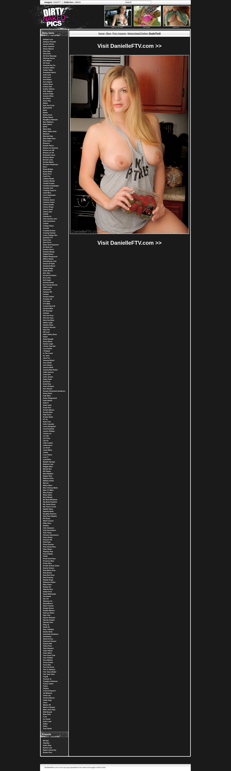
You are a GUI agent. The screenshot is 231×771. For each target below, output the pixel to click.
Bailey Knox (47, 115)
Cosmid (46, 228)
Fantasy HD (47, 292)
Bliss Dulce (47, 141)
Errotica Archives (49, 275)
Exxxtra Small (48, 282)
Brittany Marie (48, 157)
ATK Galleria (48, 91)
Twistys (46, 688)
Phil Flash (47, 542)
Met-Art (46, 483)
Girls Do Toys (48, 318)
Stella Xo (46, 627)
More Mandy (47, 497)
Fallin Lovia (47, 287)
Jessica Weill (48, 367)
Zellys (45, 724)
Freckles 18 (47, 299)
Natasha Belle (48, 511)
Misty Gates (47, 495)
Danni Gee (47, 240)
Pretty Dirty (47, 563)
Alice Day (46, 51)
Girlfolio (46, 313)
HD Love (46, 332)
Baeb (45, 110)
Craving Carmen (49, 233)
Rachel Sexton (48, 568)
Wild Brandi (47, 712)
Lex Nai (46, 436)
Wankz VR (47, 705)
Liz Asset (46, 448)
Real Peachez (48, 577)
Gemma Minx (48, 308)
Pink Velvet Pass (49, 547)
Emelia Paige (48, 268)
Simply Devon (48, 608)
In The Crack (48, 353)
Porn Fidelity (48, 554)
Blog (108, 33)
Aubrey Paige (48, 94)
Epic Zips (46, 273)
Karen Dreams (48, 386)
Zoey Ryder (47, 728)
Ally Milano (47, 61)
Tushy (45, 686)
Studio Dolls (47, 632)
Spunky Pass (48, 622)
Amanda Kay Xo (49, 65)
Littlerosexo (47, 445)
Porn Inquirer (119, 33)
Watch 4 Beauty (49, 707)
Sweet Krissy (48, 639)
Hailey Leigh (48, 322)
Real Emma (47, 573)
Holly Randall (48, 339)
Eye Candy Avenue (50, 285)
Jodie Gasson (48, 372)
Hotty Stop (47, 745)
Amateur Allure (49, 68)
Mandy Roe (47, 469)
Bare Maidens (48, 122)
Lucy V (45, 457)
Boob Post (176, 26)
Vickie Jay (47, 695)
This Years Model (49, 672)
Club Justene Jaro (50, 219)
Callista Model (48, 179)
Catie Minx (47, 193)
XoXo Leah (47, 721)
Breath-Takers (48, 145)
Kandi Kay (47, 384)
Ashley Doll (47, 86)
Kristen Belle (48, 417)
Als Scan (46, 63)
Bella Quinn (47, 124)
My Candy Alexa (49, 504)
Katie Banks (47, 400)
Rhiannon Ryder (49, 582)
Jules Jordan (48, 377)
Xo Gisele (46, 719)
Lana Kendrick (48, 429)
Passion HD (47, 540)
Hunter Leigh (48, 344)
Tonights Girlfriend (50, 681)
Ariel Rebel (47, 79)
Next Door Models (50, 516)
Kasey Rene (47, 393)
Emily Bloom (48, 271)
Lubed (45, 452)
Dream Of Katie (49, 263)
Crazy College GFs (50, 235)
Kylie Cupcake (48, 424)
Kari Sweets (47, 389)
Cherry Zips (47, 212)
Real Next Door (49, 575)
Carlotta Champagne (51, 186)
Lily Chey (46, 438)
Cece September (49, 195)
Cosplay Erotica (49, 230)
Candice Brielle (49, 181)
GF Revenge (47, 311)
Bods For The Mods (118, 26)
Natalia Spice (48, 509)
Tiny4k (45, 676)
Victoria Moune (49, 698)
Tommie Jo (47, 679)
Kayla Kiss (47, 407)
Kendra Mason (48, 410)
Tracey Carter (48, 684)
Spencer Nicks (48, 613)
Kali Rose (46, 381)
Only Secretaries (49, 530)
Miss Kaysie (47, 492)
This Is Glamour (49, 669)
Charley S (47, 197)
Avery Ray (47, 101)
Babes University (49, 750)
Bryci (45, 167)
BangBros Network (50, 120)
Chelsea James (49, 200)
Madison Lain (48, 464)
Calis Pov (46, 176)
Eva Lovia (47, 278)
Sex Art (46, 599)
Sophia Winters (49, 610)
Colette (45, 223)
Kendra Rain (48, 412)
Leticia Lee (47, 433)
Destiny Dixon (48, 249)
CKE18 (45, 214)
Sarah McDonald (49, 594)
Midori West (47, 485)
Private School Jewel (51, 566)
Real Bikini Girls (49, 570)
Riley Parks (47, 584)
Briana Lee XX (48, 153)
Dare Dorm (47, 242)
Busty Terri (47, 174)
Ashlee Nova (48, 84)
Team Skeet (47, 653)
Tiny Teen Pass (49, 674)
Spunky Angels (49, 620)
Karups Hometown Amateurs (54, 391)
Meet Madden (48, 474)
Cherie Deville (48, 204)
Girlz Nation (147, 26)
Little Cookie (48, 443)
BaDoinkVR (47, 108)
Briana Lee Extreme (50, 148)
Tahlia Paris (47, 646)
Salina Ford (47, 592)
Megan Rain (47, 476)
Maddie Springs (49, 462)
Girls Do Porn (48, 315)
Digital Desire (48, 254)
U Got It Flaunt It (49, 691)
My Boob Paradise (50, 502)
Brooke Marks (48, 162)
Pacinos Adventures (50, 535)
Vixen (45, 702)
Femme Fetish (48, 297)
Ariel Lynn (47, 77)
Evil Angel (47, 280)
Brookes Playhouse (50, 164)
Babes (45, 103)
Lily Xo (45, 440)
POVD (45, 556)
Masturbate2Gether (138, 33)
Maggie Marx (48, 466)
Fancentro (47, 289)
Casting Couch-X (49, 190)
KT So (45, 419)
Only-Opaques (48, 528)
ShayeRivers (48, 603)
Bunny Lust (47, 748)
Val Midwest (47, 693)
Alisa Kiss (47, 53)
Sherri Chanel (48, 606)
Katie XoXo (47, 405)
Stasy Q (46, 625)
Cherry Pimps (48, 207)
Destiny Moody (49, 252)
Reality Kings (48, 580)
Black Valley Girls (50, 131)
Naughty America (49, 514)
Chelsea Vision (49, 202)
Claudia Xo (47, 216)
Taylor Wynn (48, 651)
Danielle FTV (48, 238)
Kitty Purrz (47, 415)
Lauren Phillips (49, 431)
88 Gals (46, 740)
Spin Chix (47, 615)
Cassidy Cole (48, 188)
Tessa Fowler (48, 662)
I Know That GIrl (49, 346)
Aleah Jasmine (48, 46)
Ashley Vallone (49, 89)
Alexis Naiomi (48, 49)
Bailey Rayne (48, 117)
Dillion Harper (48, 259)
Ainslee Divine (48, 44)
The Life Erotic (48, 667)
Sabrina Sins (48, 589)
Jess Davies (47, 365)
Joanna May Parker (50, 370)
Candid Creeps (49, 183)
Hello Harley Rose (50, 334)
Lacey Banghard (49, 426)
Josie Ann (47, 374)
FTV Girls (46, 301)
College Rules (48, 226)
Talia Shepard (48, 648)
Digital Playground (50, 256)
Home (101, 33)
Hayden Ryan (48, 325)
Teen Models (48, 660)
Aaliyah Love (48, 39)
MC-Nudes (47, 471)
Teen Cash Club (49, 655)
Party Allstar (47, 537)
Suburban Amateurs (50, 634)
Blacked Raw (48, 136)
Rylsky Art (47, 587)
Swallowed (47, 636)
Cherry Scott (48, 209)
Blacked (46, 134)
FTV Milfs (46, 304)
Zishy (45, 726)
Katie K (46, 403)
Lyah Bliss (47, 459)
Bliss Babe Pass (49, 138)
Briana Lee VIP (48, 150)
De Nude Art (47, 247)
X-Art (45, 717)
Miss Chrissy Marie (50, 488)
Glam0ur (46, 743)
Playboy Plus (48, 551)
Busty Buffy (47, 171)
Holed (45, 337)
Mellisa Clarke (48, 481)
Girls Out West (48, 320)
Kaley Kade (47, 379)
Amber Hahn (48, 70)
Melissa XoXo (48, 478)
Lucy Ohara (47, 455)
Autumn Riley (48, 96)
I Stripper (46, 351)
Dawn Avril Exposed (50, 245)
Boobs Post (47, 752)
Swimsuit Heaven (49, 641)
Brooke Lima (48, 160)
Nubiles (46, 525)
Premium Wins (48, 561)
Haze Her (46, 330)
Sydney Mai (47, 643)
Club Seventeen (49, 221)
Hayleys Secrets (49, 327)
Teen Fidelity (48, 658)
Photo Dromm (48, 544)
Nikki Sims (47, 523)
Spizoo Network (49, 617)
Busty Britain (48, 169)
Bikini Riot (47, 129)
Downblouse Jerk (49, 261)
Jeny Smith (47, 363)
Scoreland (47, 596)
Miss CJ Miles (48, 490)
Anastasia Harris (49, 72)
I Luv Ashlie (47, 348)
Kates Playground (50, 398)
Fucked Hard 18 (49, 306)
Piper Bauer (47, 549)
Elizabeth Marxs (49, 266)
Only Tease (47, 533)
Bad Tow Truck (48, 105)
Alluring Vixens (49, 58)
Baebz (45, 112)
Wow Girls (47, 714)
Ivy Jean (46, 356)
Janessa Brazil (48, 360)
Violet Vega (47, 700)
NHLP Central (48, 521)
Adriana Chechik (49, 42)
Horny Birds (47, 341)
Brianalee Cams (49, 155)
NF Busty (46, 518)
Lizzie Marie (47, 450)
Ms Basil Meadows (50, 499)
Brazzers (46, 143)
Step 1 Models (48, 629)
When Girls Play (49, 710)
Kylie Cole (47, 422)
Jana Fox (46, 358)
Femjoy (46, 294)
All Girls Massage (50, 56)
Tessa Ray (47, 665)
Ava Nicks (47, 98)
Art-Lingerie (47, 82)
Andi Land (47, 75)
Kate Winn (47, 396)
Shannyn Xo (47, 601)
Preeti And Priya (49, 558)
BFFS (45, 127)
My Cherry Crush (49, 507)
